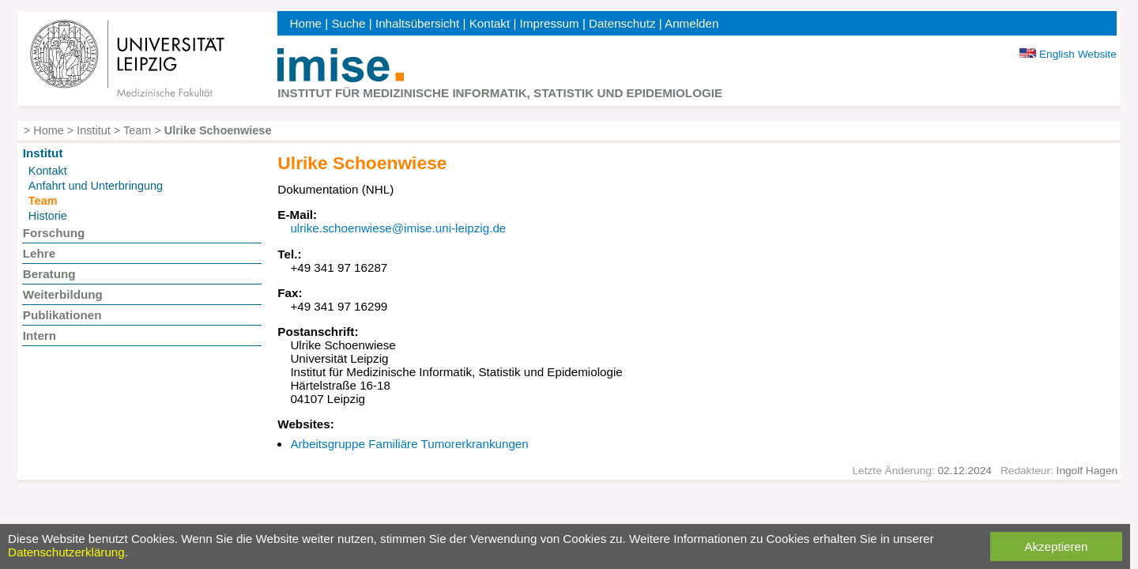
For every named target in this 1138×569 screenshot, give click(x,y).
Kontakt (490, 23)
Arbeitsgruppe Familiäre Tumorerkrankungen (409, 443)
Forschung (54, 232)
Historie (47, 215)
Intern (39, 335)
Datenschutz (622, 23)
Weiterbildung (63, 294)
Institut (94, 130)
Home (306, 23)
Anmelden (691, 23)
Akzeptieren (1055, 546)
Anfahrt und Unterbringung (95, 185)
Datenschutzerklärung (66, 552)
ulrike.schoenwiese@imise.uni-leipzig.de (398, 228)
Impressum (549, 23)
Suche (348, 23)
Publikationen (62, 315)
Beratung (49, 274)
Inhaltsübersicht (417, 23)
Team (137, 130)
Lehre (39, 253)
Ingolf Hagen (1087, 471)
